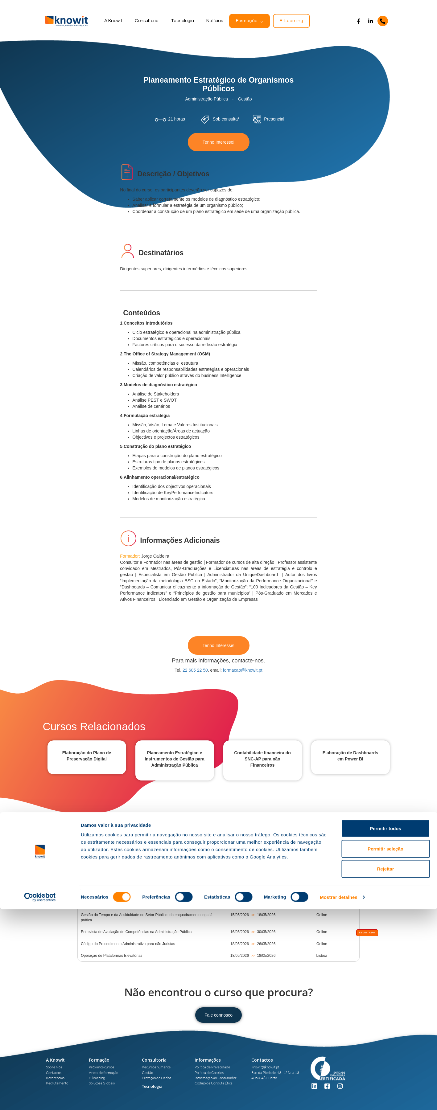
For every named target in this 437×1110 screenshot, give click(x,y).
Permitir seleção (385, 1049)
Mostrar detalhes (338, 1097)
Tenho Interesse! (219, 142)
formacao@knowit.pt (242, 670)
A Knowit (113, 20)
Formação (246, 20)
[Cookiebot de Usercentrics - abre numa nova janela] (40, 1098)
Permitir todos (385, 1029)
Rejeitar (385, 1069)
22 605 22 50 (195, 670)
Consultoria (147, 20)
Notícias (214, 20)
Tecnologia (182, 20)
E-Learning (291, 20)
